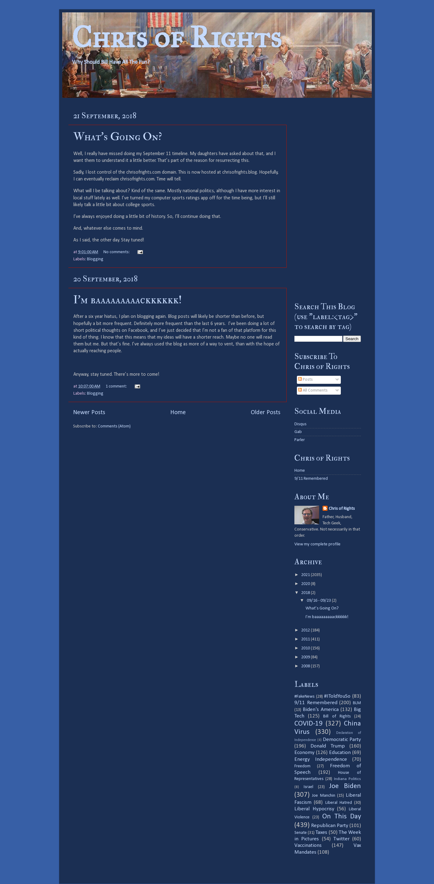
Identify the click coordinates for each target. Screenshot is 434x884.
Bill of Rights (336, 716)
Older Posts (265, 413)
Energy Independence (320, 759)
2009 (306, 657)
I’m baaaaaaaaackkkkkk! (127, 300)
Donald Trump (327, 746)
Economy (304, 752)
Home (178, 413)
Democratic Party (342, 739)
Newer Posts (89, 413)
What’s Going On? (117, 137)
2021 (306, 575)
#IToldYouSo (337, 696)
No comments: (117, 252)
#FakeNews (304, 696)
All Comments (313, 390)
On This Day (341, 816)
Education (340, 752)
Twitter (341, 839)
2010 (306, 648)
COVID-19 (308, 723)
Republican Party (329, 825)
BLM (357, 703)
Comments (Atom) (114, 426)
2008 (306, 666)
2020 (306, 584)
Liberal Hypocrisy (314, 809)
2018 (306, 593)
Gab (298, 432)
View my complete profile (317, 544)
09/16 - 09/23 (319, 600)
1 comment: (117, 386)
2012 (306, 630)
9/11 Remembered (311, 478)
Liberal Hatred (338, 802)
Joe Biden (345, 786)
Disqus (300, 424)
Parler (299, 440)
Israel (308, 787)
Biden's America (321, 709)
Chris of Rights (177, 37)
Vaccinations (308, 845)
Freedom (302, 766)
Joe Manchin (323, 795)
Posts (305, 379)
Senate (300, 832)
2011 (306, 639)
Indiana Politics (347, 779)
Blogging (95, 259)
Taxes (321, 832)
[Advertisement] (327, 199)
